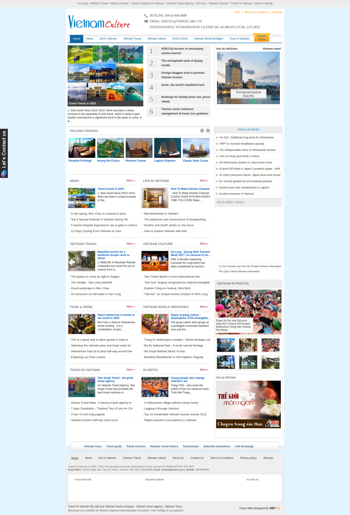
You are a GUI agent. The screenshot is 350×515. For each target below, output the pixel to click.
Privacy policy (248, 458)
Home (74, 458)
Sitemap (277, 12)
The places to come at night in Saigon (95, 276)
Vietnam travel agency (149, 506)
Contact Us (197, 458)
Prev (202, 130)
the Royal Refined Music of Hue (164, 351)
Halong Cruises (119, 3)
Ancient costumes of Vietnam (236, 193)
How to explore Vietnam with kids (165, 231)
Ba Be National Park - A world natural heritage (173, 345)
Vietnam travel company (119, 506)
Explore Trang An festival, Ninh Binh (167, 288)
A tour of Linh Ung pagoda (88, 414)
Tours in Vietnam (85, 370)
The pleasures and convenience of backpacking (175, 219)
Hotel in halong (264, 3)
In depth (150, 370)
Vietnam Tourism (219, 3)
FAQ (237, 12)
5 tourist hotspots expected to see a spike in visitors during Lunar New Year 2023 (104, 226)
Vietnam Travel (99, 3)
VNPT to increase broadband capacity (241, 143)
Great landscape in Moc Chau (90, 288)
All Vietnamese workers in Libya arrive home (245, 162)
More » (131, 180)
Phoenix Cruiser (136, 160)
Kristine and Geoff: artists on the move (169, 225)
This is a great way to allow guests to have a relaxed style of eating (99, 340)
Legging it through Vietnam (161, 408)
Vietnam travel (271, 48)
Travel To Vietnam (241, 3)
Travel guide (114, 446)
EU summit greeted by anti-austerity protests (245, 181)
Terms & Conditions (256, 12)
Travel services (136, 446)
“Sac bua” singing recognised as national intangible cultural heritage (177, 283)
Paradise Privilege (80, 160)
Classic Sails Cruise (195, 160)
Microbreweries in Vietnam (161, 213)
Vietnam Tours (173, 506)
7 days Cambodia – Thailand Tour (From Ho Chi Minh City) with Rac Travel (102, 409)
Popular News (248, 129)
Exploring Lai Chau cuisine (88, 357)
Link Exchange (244, 446)
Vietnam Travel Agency (180, 3)
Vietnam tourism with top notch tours (94, 420)
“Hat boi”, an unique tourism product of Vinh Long (176, 294)
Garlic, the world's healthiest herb (182, 85)
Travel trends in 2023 (82, 103)
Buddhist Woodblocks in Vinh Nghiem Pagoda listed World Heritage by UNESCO (173, 357)
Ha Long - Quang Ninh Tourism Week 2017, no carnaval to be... (190, 253)
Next (207, 130)
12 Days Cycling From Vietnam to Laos (96, 231)
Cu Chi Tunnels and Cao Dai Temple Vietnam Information (250, 266)
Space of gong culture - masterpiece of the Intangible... (190, 316)
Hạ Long (82, 3)
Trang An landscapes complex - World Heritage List (177, 339)
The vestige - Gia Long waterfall (91, 282)
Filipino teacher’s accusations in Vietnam (170, 420)
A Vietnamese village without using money (171, 402)
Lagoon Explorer (164, 160)
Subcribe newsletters (216, 446)
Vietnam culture (158, 244)
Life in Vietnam (156, 181)
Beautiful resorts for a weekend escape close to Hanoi (113, 255)
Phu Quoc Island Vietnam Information (239, 271)
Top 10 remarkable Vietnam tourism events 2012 (175, 414)
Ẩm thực (201, 3)
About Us (178, 458)
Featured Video (230, 202)
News (74, 181)
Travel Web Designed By (259, 508)
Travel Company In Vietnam (147, 3)
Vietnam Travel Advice (164, 446)
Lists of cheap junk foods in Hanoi (239, 156)
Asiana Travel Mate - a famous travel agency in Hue (101, 403)
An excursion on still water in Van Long (96, 294)
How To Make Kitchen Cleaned (190, 188)
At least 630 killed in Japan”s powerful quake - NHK (249, 168)
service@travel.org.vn (173, 469)
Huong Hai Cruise (108, 160)
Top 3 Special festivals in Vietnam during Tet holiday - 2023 (99, 220)
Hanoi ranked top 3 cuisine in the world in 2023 (116, 316)
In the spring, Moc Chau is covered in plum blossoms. (98, 214)
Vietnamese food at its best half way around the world (101, 352)
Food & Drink (81, 307)
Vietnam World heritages (166, 307)
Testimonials (191, 446)
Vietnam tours (93, 446)
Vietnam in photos (233, 283)
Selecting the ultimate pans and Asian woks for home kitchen (101, 346)
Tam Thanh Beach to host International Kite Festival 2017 (172, 277)
